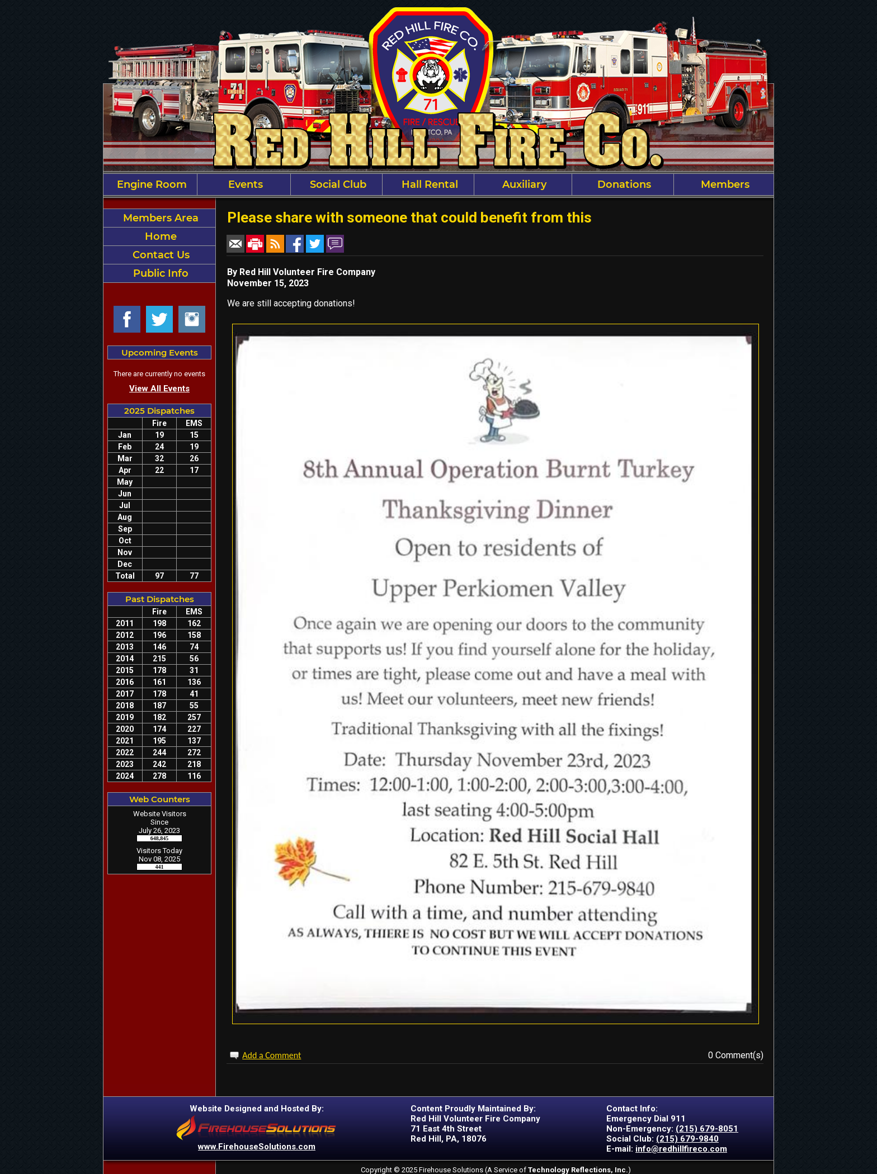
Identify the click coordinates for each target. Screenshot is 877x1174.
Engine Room (150, 184)
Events (244, 184)
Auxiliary (522, 184)
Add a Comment (271, 1055)
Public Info (159, 273)
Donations (623, 184)
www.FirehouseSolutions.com (256, 1147)
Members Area (159, 218)
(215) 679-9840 (687, 1139)
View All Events (159, 389)
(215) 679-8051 (707, 1129)
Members (723, 184)
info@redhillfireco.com (681, 1149)
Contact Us (160, 255)
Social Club (336, 184)
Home (159, 236)
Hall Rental (428, 184)
